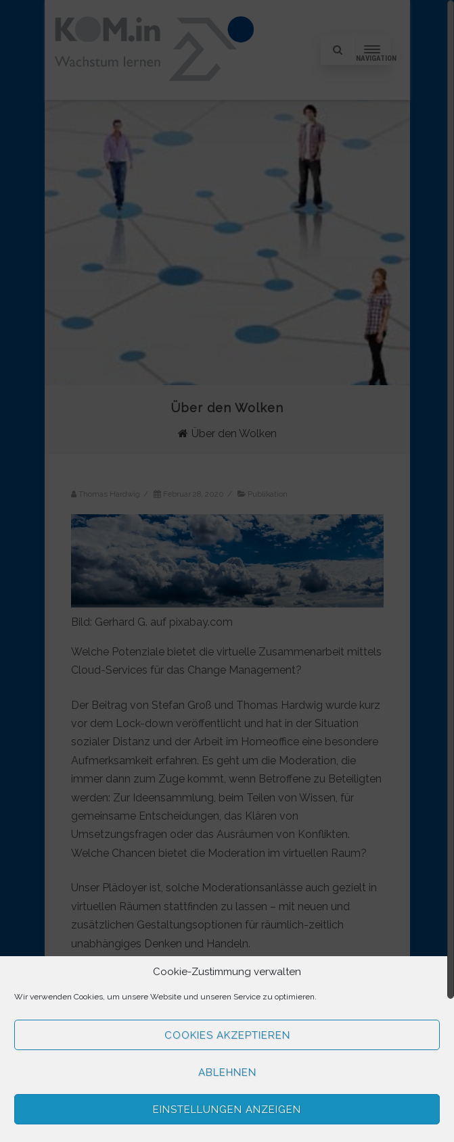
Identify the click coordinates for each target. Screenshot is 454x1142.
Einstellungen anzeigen (227, 1109)
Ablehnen (227, 1072)
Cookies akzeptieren (227, 1035)
